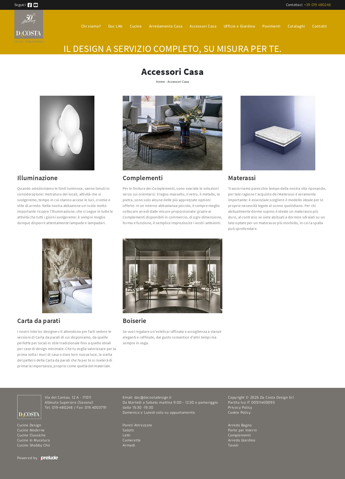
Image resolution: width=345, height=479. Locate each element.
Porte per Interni (242, 430)
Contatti (319, 26)
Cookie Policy (239, 412)
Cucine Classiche (31, 435)
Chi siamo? (91, 26)
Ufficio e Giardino (239, 26)
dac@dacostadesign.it (153, 397)
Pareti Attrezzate (137, 425)
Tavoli (233, 445)
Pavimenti (271, 26)
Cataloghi (296, 26)
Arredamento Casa (166, 26)
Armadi (129, 445)
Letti (126, 435)
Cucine (136, 26)
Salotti (128, 430)
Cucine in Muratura (33, 440)
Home (160, 81)
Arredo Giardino (241, 440)
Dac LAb (115, 26)
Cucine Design (29, 425)
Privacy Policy (240, 407)
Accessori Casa (203, 26)
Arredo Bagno (240, 425)
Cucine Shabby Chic (33, 445)
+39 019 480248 (317, 5)
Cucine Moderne (31, 430)
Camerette (132, 440)
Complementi (239, 435)
